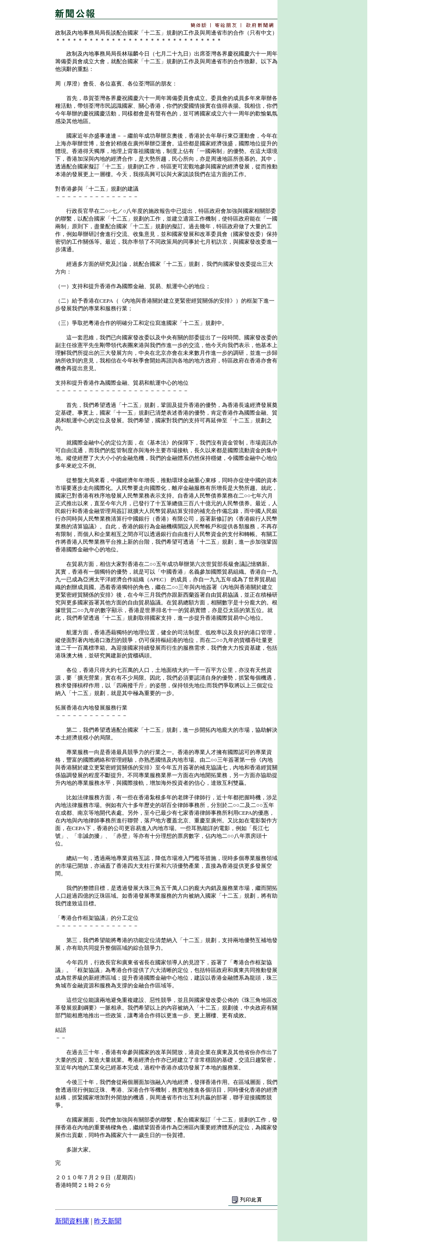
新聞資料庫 (72, 1221)
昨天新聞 (107, 1221)
